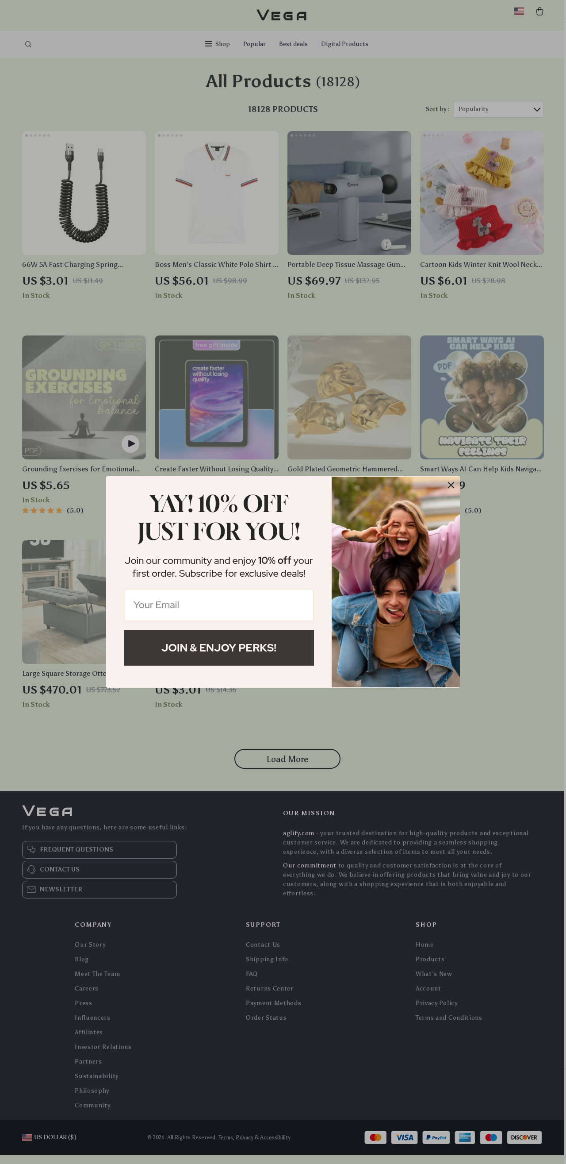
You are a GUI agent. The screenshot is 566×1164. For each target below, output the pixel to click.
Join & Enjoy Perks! (218, 648)
